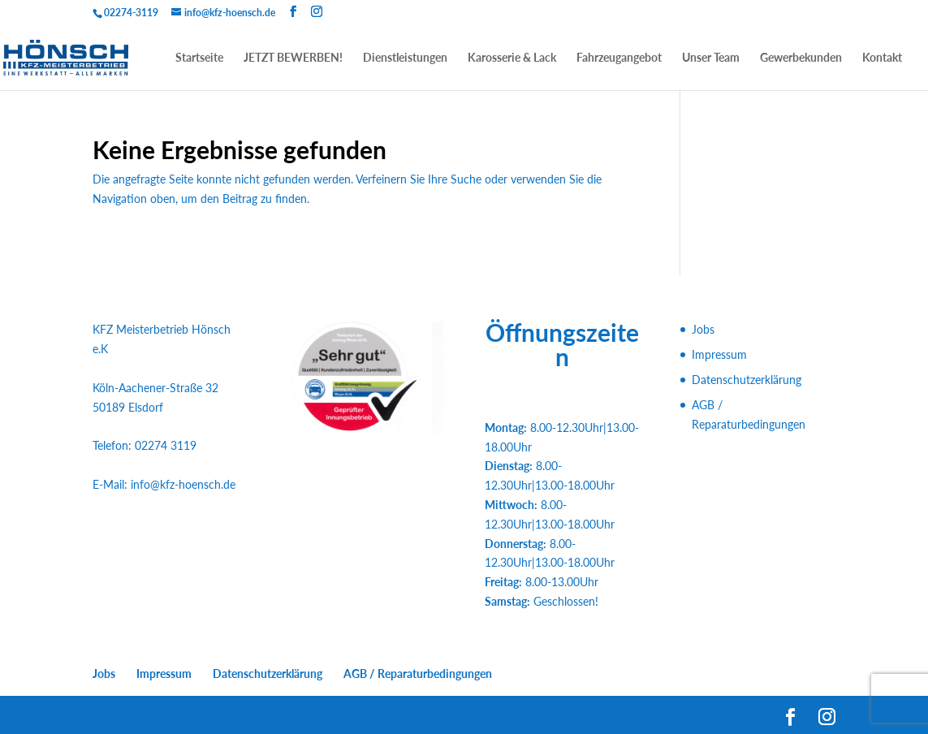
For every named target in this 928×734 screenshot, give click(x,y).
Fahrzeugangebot (619, 58)
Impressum (719, 354)
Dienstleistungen (405, 58)
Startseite (199, 58)
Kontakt (882, 58)
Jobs (703, 329)
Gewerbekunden (801, 58)
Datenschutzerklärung (746, 379)
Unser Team (711, 58)
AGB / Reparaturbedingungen (417, 673)
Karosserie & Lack (512, 58)
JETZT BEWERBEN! (293, 58)
